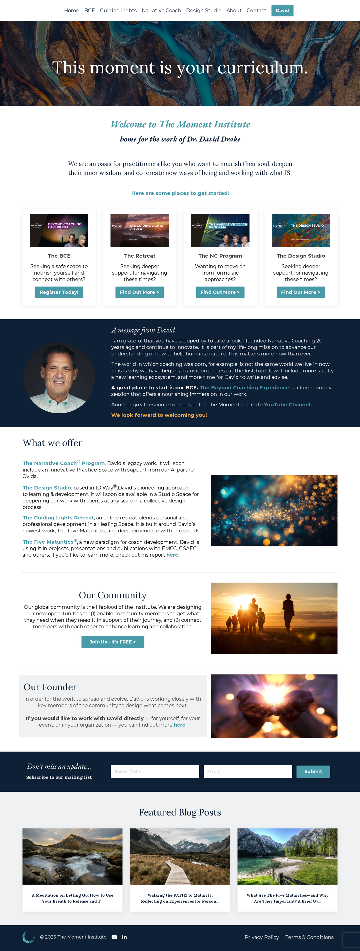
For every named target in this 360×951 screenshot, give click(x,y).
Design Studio (204, 10)
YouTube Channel (288, 406)
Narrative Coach (161, 10)
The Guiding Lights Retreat (58, 519)
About (234, 10)
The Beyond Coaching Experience (245, 389)
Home (71, 10)
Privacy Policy (261, 939)
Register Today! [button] (59, 293)
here (172, 556)
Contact (256, 10)
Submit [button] (313, 772)
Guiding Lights (118, 10)
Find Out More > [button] (139, 293)
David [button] (282, 10)
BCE (89, 10)
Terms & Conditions (309, 939)
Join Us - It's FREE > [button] (113, 643)
